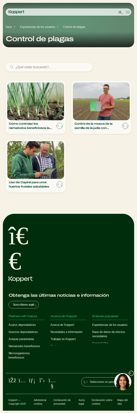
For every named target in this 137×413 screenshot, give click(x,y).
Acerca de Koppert (62, 324)
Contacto (56, 346)
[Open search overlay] (120, 12)
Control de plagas (74, 26)
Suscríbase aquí (25, 305)
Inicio (9, 26)
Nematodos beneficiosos (24, 346)
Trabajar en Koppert (63, 339)
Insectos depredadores (23, 331)
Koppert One (100, 343)
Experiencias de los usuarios (37, 26)
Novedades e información (66, 331)
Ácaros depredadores (22, 324)
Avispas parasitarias (21, 339)
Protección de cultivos (22, 364)
